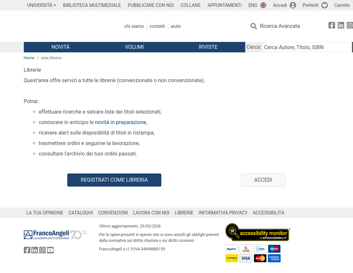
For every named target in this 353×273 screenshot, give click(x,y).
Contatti (157, 26)
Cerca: (254, 47)
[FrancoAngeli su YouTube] (50, 251)
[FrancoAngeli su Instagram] (42, 251)
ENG (253, 5)
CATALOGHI (81, 212)
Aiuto (176, 26)
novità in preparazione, (120, 122)
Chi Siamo (134, 26)
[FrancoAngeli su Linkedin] (341, 26)
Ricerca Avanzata (280, 26)
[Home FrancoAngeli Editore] (67, 26)
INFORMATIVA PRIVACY (223, 212)
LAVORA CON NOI (151, 212)
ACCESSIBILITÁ (268, 212)
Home (29, 58)
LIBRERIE (184, 212)
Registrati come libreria (114, 180)
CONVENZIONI (113, 212)
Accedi (280, 5)
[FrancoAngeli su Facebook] (332, 26)
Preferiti (311, 5)
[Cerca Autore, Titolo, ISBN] (307, 47)
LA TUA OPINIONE (45, 212)
